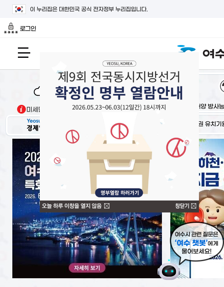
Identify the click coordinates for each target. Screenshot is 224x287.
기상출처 (21, 109)
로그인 (20, 28)
